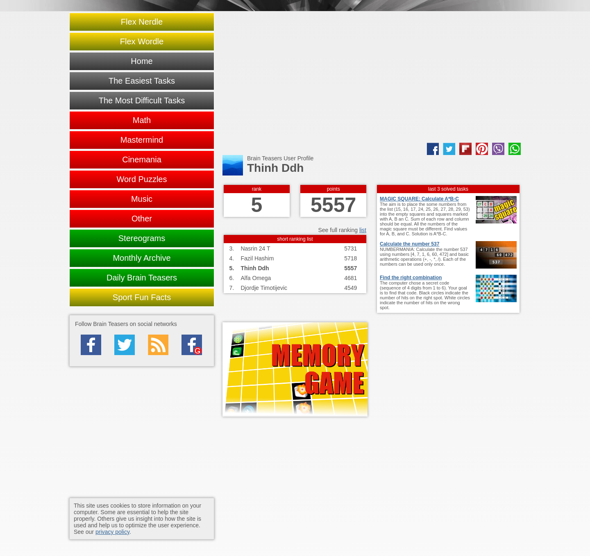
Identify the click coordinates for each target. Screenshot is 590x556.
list (362, 230)
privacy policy (112, 532)
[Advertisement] (371, 77)
